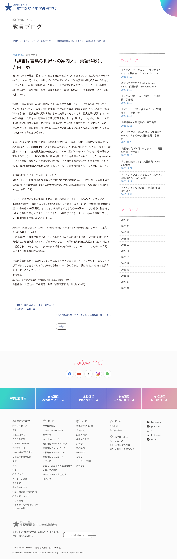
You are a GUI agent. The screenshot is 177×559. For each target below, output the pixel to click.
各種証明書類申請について (24, 491)
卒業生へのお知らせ (124, 448)
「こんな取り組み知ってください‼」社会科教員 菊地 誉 (81, 315)
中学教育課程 (18, 398)
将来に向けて (18, 434)
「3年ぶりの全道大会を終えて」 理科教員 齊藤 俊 (141, 113)
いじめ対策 (17, 500)
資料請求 (80, 465)
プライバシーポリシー (22, 547)
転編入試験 (81, 434)
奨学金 (79, 456)
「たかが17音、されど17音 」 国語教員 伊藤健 (141, 99)
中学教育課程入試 (84, 426)
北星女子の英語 (50, 470)
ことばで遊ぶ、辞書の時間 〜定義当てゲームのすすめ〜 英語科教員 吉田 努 (141, 137)
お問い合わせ (77, 535)
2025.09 (125, 263)
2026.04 (125, 220)
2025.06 (125, 275)
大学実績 (47, 461)
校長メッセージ (19, 425)
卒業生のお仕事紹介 (21, 456)
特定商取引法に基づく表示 (46, 547)
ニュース (118, 440)
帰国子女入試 (82, 439)
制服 (14, 461)
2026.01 (125, 238)
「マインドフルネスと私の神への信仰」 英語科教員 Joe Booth (143, 178)
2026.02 (125, 232)
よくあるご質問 (83, 461)
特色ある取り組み (20, 443)
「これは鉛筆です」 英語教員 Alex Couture (141, 165)
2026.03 (125, 226)
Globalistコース (124, 398)
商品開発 (47, 434)
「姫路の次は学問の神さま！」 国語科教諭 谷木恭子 (141, 152)
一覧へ (61, 326)
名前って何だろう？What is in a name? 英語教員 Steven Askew (141, 86)
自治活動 (47, 478)
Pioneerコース (88, 398)
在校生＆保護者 (122, 444)
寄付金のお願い (19, 487)
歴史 (14, 430)
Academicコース (53, 398)
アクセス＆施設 (19, 478)
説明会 (79, 443)
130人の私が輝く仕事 (22, 452)
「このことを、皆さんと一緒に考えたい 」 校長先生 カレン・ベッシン (141, 73)
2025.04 (125, 288)
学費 (14, 465)
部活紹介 (114, 426)
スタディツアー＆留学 (53, 430)
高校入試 (80, 430)
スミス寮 (16, 483)
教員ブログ (46, 41)
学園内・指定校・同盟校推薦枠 (57, 465)
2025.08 (125, 269)
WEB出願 (80, 452)
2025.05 (125, 282)
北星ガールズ (121, 436)
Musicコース (159, 398)
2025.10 (125, 257)
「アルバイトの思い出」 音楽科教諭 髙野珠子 (143, 191)
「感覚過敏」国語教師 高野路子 (141, 124)
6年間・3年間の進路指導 (54, 474)
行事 (14, 469)
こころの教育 (18, 439)
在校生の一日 (18, 447)
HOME (15, 41)
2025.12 (125, 244)
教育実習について (20, 496)
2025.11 (125, 251)
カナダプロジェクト (52, 439)
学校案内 (80, 448)
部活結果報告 (116, 430)
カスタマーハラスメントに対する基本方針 (25, 507)
